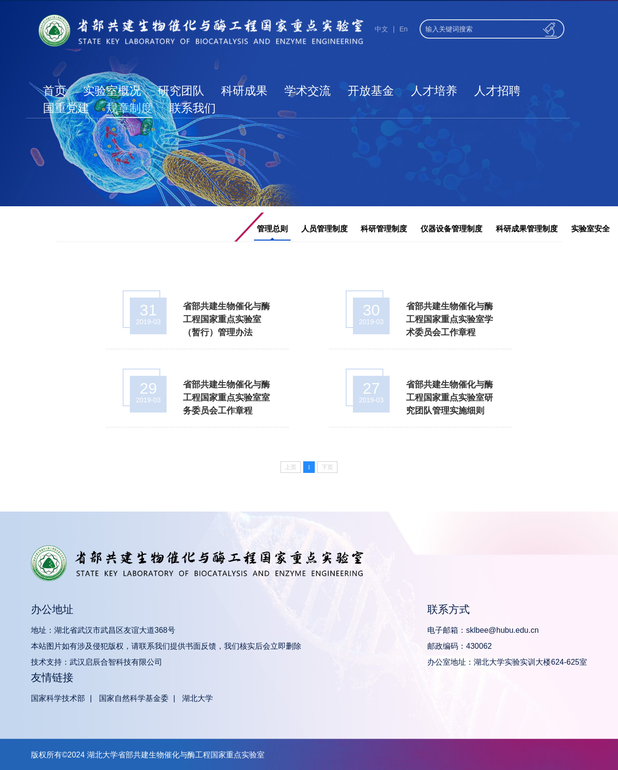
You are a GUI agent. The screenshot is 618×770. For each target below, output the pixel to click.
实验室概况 (112, 90)
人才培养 (434, 90)
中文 (381, 29)
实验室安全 (590, 229)
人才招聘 (497, 90)
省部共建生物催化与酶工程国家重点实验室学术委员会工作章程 (449, 319)
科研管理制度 (384, 229)
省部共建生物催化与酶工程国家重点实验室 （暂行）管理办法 (226, 319)
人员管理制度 (324, 229)
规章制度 (129, 107)
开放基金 (371, 90)
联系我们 (192, 107)
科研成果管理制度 (527, 229)
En (403, 29)
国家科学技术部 (58, 698)
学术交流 (307, 90)
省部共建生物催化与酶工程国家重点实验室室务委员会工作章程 (226, 397)
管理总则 (272, 229)
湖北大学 (197, 698)
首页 (54, 90)
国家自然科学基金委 (134, 698)
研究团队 (181, 90)
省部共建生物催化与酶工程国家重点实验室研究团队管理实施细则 (449, 397)
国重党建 (66, 107)
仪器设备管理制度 (451, 229)
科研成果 (244, 90)
